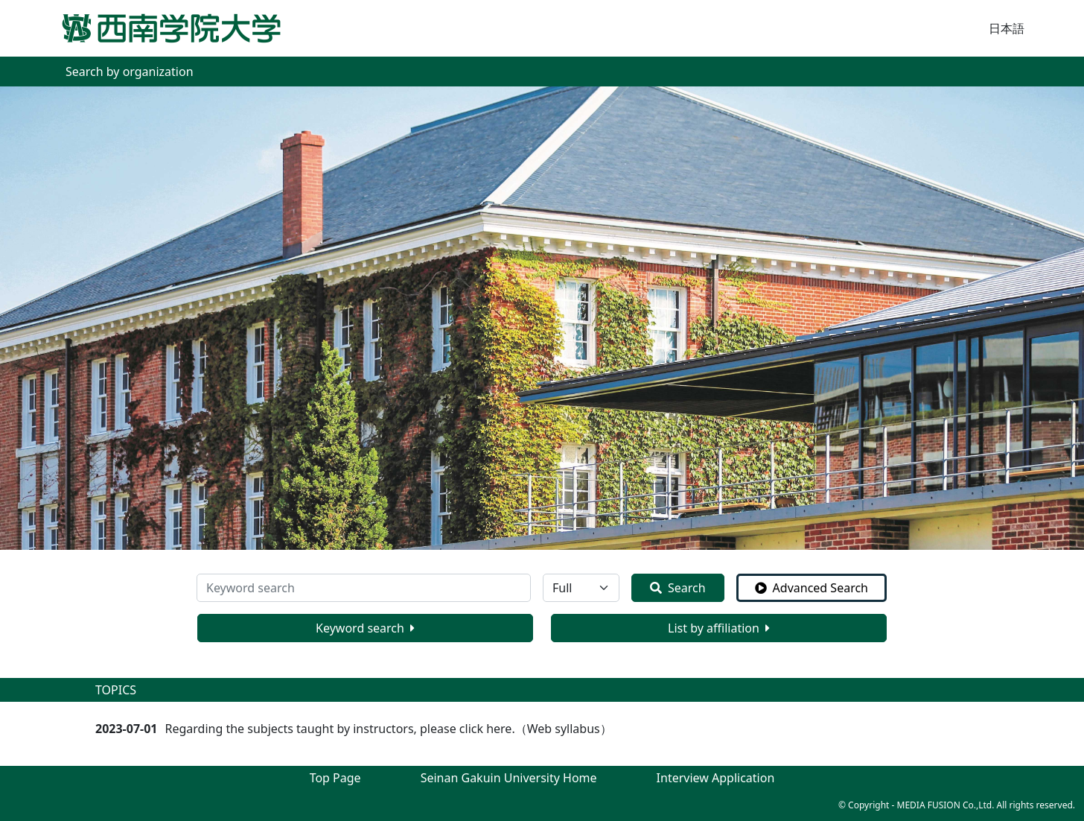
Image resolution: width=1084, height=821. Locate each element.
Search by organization (130, 71)
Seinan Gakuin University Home (509, 778)
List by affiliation (719, 628)
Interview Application (716, 778)
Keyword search (365, 628)
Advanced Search (811, 588)
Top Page (335, 778)
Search (678, 588)
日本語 (1006, 28)
